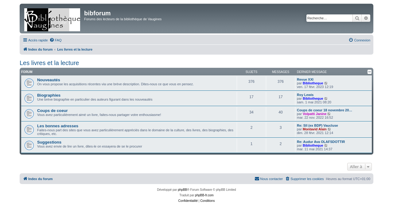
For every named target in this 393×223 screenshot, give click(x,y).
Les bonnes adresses (57, 126)
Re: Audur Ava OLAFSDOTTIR (321, 142)
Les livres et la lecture (49, 63)
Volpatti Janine (314, 114)
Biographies (48, 95)
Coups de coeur (52, 110)
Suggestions (49, 142)
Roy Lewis (305, 95)
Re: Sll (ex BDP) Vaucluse (317, 125)
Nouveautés (48, 80)
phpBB (182, 189)
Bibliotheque (313, 83)
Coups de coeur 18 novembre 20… (324, 110)
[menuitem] (55, 40)
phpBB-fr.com (204, 195)
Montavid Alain (315, 129)
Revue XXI (305, 79)
